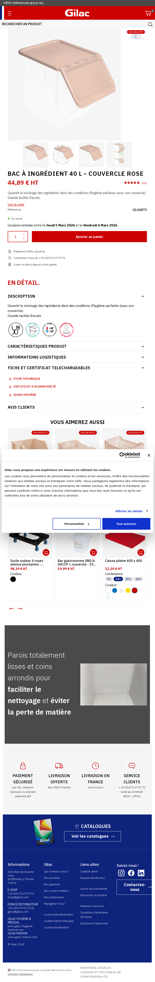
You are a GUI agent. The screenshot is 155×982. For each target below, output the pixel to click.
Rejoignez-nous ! (54, 903)
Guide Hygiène (22, 394)
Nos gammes (52, 884)
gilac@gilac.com (18, 911)
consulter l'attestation (20, 973)
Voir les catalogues (90, 836)
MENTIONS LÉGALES (96, 968)
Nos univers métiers (56, 891)
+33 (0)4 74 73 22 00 (21, 908)
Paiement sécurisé (92, 906)
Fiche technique (27, 378)
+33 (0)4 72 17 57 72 (21, 893)
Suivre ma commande (94, 888)
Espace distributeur (93, 878)
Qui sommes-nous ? (56, 871)
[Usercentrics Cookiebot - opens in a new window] (122, 455)
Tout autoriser (126, 523)
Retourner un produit (94, 895)
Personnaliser (76, 523)
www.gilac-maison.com (22, 937)
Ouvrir (46, 552)
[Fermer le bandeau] (149, 455)
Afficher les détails (128, 511)
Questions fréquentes (94, 923)
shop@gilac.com (18, 897)
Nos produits (52, 878)
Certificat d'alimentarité (35, 386)
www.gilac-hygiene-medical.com (21, 928)
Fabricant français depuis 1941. (28, 3)
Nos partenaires (54, 897)
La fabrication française (59, 921)
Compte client (89, 871)
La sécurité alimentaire (58, 914)
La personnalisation (56, 927)
